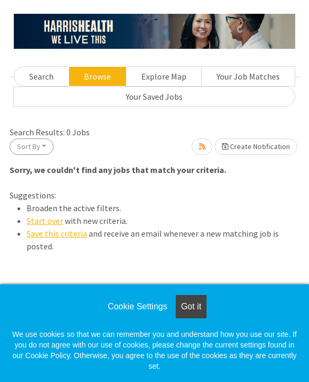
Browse (97, 76)
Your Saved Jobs (154, 96)
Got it (191, 306)
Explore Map (163, 76)
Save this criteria (57, 233)
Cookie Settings (137, 306)
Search (41, 76)
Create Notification (256, 146)
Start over (45, 220)
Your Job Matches (248, 76)
